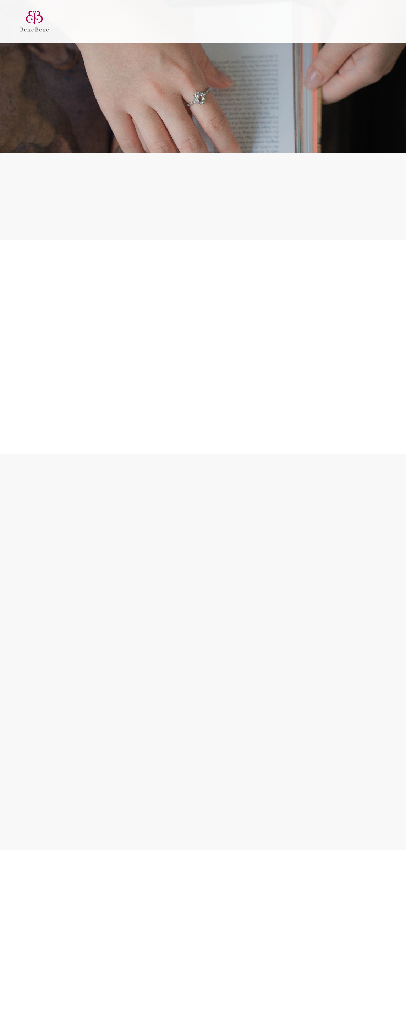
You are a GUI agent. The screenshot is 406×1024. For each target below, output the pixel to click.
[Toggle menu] (381, 21)
